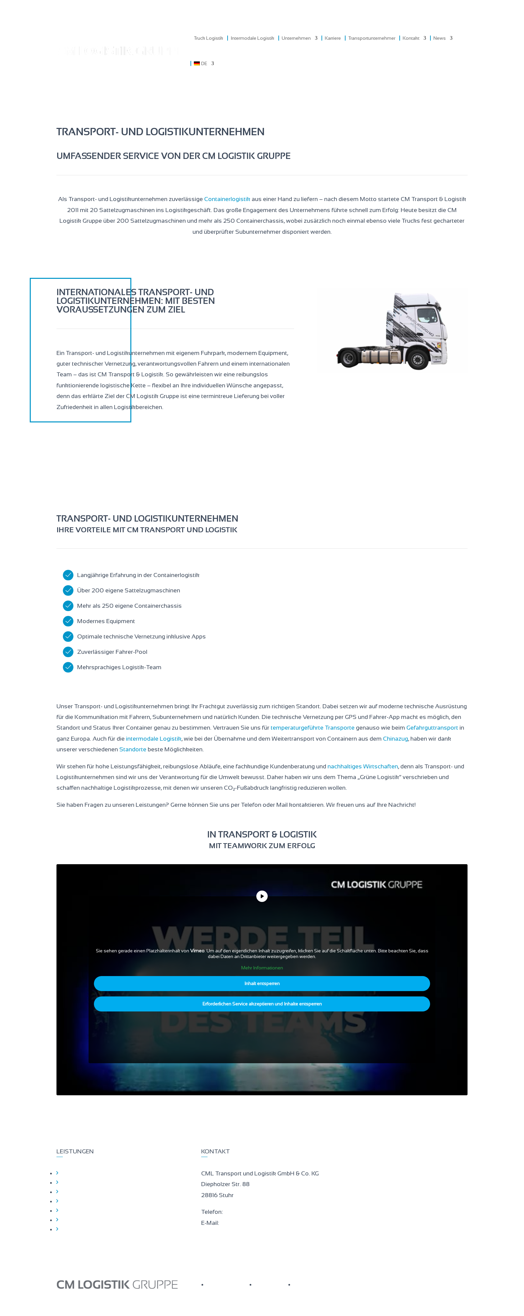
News (439, 38)
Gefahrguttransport (432, 727)
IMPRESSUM (273, 1284)
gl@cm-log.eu (238, 1222)
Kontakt (411, 38)
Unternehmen (296, 38)
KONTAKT (308, 1284)
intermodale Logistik (153, 738)
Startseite (73, 1173)
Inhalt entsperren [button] (262, 983)
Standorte (132, 749)
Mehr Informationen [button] (262, 967)
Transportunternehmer (371, 38)
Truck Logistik (208, 38)
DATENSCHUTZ (229, 1284)
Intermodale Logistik (252, 38)
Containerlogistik (227, 199)
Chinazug (395, 738)
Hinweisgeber (78, 1219)
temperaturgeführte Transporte (313, 727)
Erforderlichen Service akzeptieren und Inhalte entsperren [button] (262, 1003)
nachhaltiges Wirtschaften (363, 766)
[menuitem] (204, 63)
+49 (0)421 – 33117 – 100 (255, 1211)
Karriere (333, 38)
